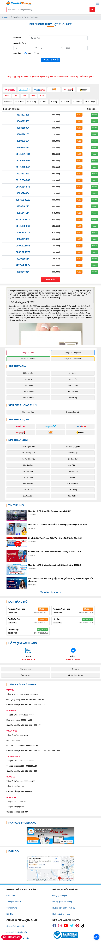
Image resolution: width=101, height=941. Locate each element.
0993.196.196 (29, 781)
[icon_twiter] (72, 926)
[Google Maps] (51, 868)
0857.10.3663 (23, 245)
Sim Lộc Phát (28, 471)
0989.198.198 (26, 700)
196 (20, 781)
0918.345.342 (23, 167)
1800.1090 (23, 715)
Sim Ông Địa (73, 453)
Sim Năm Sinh (28, 496)
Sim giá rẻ (75, 669)
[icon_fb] (54, 926)
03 (44, 705)
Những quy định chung (62, 902)
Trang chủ (6, 17)
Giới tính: (18, 53)
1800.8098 (23, 694)
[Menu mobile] (97, 3)
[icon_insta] (60, 926)
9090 (31, 715)
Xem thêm (50, 279)
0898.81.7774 (23, 232)
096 (26, 705)
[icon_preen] (77, 926)
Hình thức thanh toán (61, 914)
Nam (29, 53)
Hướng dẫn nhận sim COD (63, 908)
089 (35, 725)
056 (26, 771)
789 (20, 761)
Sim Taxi (73, 477)
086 (39, 705)
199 (22, 786)
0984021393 (23, 239)
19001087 (23, 802)
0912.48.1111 (12, 745)
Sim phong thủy (28, 412)
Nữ (38, 53)
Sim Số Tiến (28, 477)
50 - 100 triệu (90, 102)
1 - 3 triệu (43, 102)
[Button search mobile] (92, 9)
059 (30, 791)
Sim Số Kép (28, 490)
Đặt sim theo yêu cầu (75, 675)
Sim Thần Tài (73, 471)
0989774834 (23, 193)
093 (30, 725)
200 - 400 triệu (72, 392)
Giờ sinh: (17, 38)
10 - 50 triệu (77, 102)
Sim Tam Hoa (28, 484)
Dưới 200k (8, 102)
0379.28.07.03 (23, 219)
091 (26, 751)
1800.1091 (23, 735)
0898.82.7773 (23, 252)
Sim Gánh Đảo (72, 484)
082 (39, 751)
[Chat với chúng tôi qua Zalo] (28, 654)
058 (30, 771)
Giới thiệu (11, 895)
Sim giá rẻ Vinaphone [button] (73, 353)
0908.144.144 (26, 720)
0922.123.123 (31, 766)
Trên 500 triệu (73, 398)
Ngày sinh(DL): (20, 43)
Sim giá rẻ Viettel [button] (28, 353)
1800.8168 (33, 694)
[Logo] (18, 3)
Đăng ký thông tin (59, 895)
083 (44, 751)
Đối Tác (10, 914)
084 (49, 751)
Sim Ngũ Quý (28, 465)
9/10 (79, 115)
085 (53, 751)
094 (30, 751)
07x (24, 96)
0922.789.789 (29, 761)
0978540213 (23, 206)
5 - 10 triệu (65, 102)
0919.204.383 (23, 180)
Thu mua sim (25, 675)
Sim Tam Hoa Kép (28, 459)
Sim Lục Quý (73, 459)
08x (15, 96)
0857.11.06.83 (23, 200)
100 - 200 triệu (28, 392)
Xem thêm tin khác (50, 592)
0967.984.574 (23, 186)
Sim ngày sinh (25, 669)
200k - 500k (19, 102)
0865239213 (23, 147)
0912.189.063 (23, 226)
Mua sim (94, 115)
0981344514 (23, 213)
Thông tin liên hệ (14, 902)
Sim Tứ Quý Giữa (28, 447)
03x (42, 96)
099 (26, 791)
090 (26, 725)
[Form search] (51, 9)
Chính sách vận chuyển (17, 932)
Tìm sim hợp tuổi (50, 60)
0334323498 (23, 114)
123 (22, 766)
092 (35, 771)
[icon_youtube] (65, 926)
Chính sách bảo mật (15, 926)
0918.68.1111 (24, 745)
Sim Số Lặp (72, 490)
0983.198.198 (38, 700)
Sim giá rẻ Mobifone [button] (28, 359)
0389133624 (23, 141)
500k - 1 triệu (32, 102)
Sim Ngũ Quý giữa (73, 447)
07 (39, 725)
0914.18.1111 (37, 745)
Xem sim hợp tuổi (72, 412)
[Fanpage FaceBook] (51, 835)
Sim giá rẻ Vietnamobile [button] (73, 359)
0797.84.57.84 (23, 265)
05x (33, 96)
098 (35, 705)
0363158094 (23, 128)
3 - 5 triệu (54, 102)
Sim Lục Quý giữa (28, 453)
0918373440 (23, 173)
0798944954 (23, 272)
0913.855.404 (23, 160)
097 (30, 705)
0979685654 (23, 258)
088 (58, 751)
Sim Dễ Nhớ (73, 496)
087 (26, 812)
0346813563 (23, 121)
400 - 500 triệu (28, 398)
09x (7, 96)
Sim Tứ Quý (72, 465)
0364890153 (23, 134)
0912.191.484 (23, 154)
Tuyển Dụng (12, 908)
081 (35, 751)
